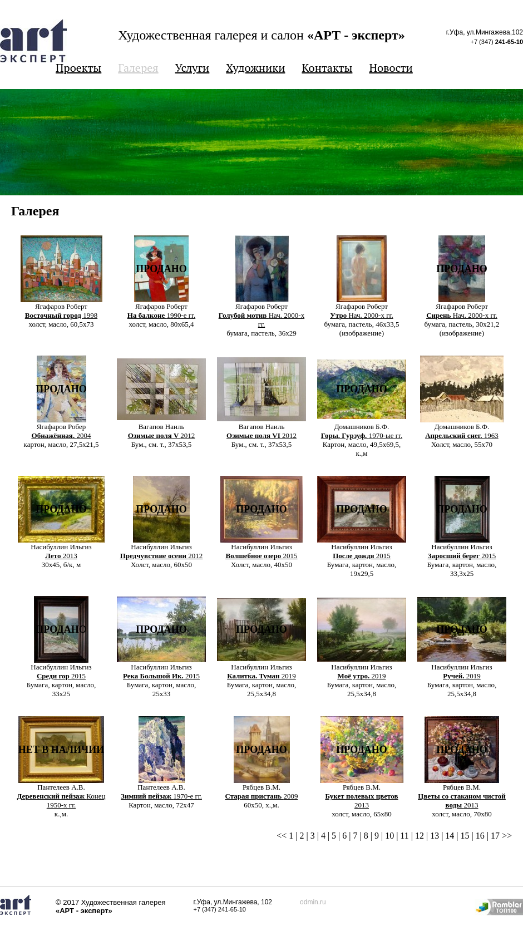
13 (434, 835)
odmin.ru (313, 902)
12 (419, 835)
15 (465, 835)
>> (507, 835)
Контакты (327, 67)
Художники (255, 67)
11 (404, 835)
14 (449, 835)
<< (282, 835)
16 (480, 835)
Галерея (138, 67)
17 (495, 835)
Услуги (192, 67)
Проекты (78, 67)
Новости (390, 67)
